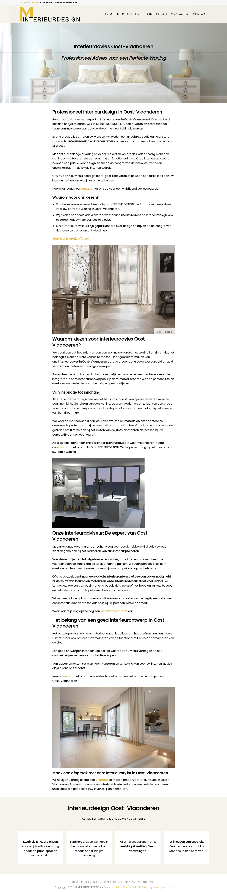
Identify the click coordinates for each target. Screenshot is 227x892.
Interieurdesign (129, 14)
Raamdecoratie (156, 14)
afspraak (102, 780)
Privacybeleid (112, 887)
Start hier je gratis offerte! (70, 239)
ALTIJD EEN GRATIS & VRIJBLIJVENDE (113, 819)
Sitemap (147, 887)
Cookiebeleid (131, 887)
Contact (200, 14)
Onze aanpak (180, 14)
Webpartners (164, 887)
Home (109, 14)
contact (86, 189)
